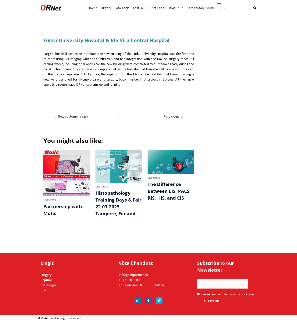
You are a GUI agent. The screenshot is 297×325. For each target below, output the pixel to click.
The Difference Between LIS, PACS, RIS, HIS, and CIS (169, 191)
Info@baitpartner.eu (133, 275)
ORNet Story (196, 8)
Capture (138, 8)
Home (93, 8)
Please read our (225, 294)
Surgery (106, 8)
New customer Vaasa (73, 116)
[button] (254, 7)
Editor (45, 290)
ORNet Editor (156, 8)
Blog (176, 8)
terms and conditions (239, 294)
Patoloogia (122, 8)
